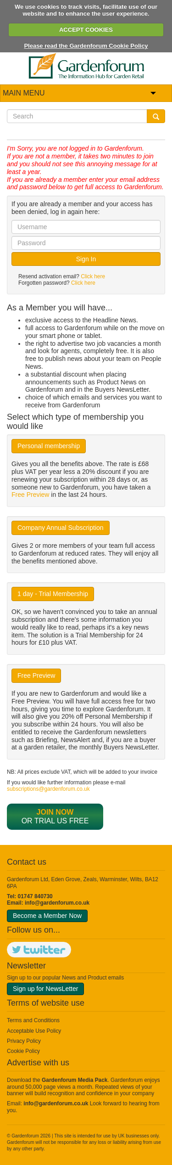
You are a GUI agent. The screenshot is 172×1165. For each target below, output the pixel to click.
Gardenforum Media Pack (74, 1080)
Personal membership (48, 446)
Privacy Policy (24, 1041)
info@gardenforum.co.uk (57, 903)
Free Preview (30, 494)
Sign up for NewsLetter (45, 988)
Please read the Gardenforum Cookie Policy (86, 45)
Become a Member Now (47, 915)
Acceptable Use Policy (34, 1031)
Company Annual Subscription (60, 527)
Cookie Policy (23, 1051)
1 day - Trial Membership (52, 593)
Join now (55, 812)
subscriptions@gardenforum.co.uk (48, 789)
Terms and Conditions (33, 1020)
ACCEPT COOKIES (86, 29)
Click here (93, 276)
